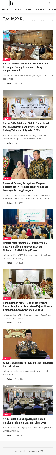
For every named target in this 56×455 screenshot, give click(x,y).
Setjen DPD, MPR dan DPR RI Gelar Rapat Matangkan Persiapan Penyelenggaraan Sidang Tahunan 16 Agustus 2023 (26, 127)
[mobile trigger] (5, 3)
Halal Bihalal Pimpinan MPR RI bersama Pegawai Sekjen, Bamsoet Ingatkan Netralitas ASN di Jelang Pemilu (25, 246)
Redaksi (10, 83)
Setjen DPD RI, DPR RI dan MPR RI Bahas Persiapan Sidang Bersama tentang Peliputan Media (25, 67)
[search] (51, 3)
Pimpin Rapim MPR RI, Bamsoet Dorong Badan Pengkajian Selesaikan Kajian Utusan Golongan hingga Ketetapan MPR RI (27, 306)
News (7, 59)
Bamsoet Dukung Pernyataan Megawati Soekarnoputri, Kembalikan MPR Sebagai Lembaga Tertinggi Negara (26, 186)
